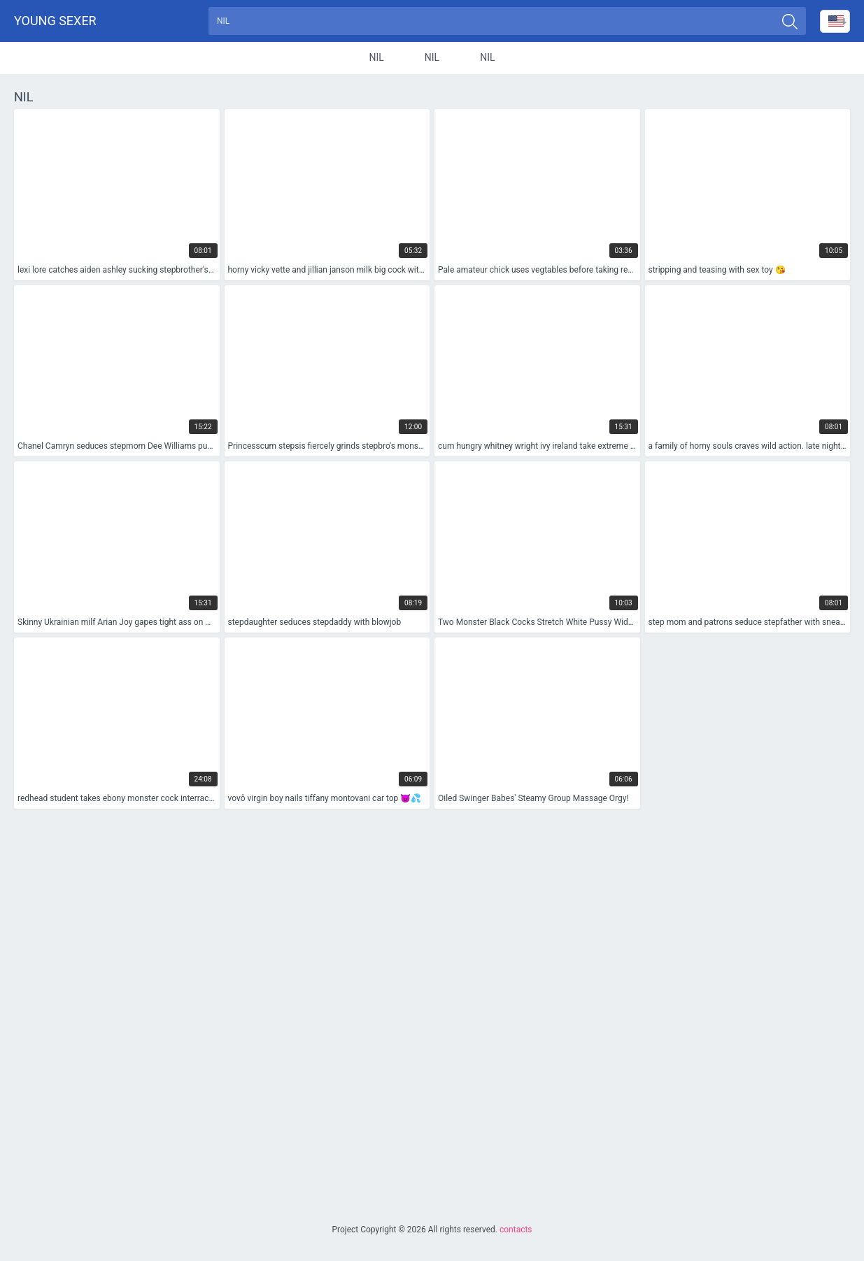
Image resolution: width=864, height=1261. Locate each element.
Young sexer (55, 21)
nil (376, 58)
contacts (516, 1229)
